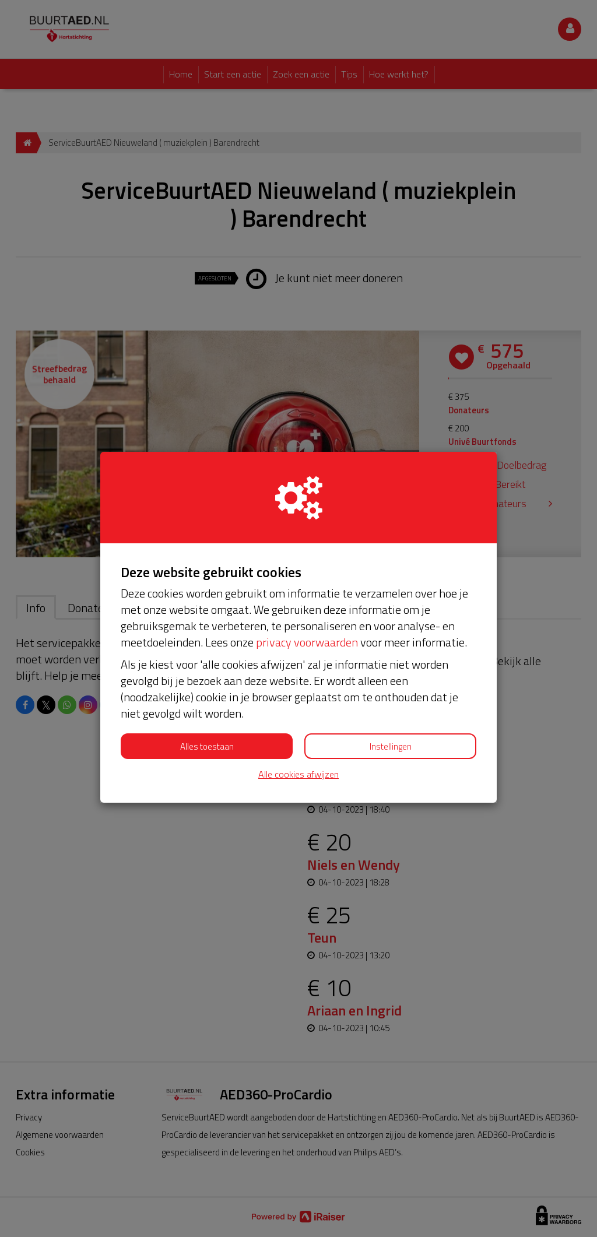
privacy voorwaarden (307, 642)
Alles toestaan (207, 746)
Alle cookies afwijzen (298, 774)
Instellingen (391, 746)
